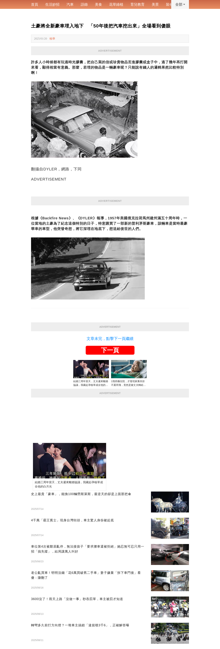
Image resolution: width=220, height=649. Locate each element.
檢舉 (52, 38)
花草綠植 (116, 4)
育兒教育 (137, 4)
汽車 (70, 4)
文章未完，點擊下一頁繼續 (110, 338)
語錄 (84, 4)
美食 (98, 4)
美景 (155, 4)
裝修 (169, 4)
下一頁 (110, 350)
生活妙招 (52, 4)
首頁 (34, 4)
